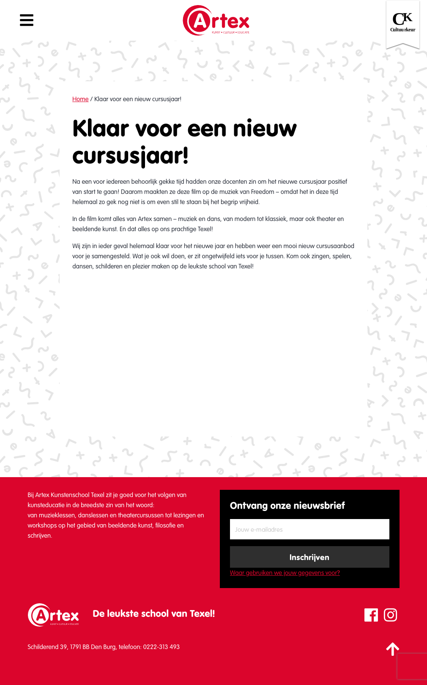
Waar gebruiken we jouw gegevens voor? (285, 573)
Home (80, 99)
